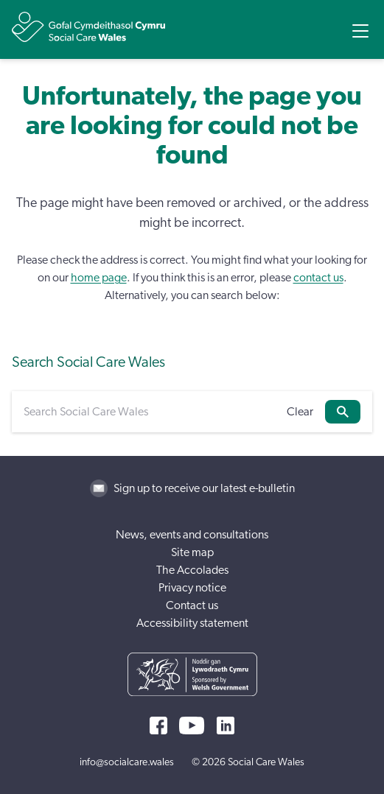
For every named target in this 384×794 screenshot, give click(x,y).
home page (99, 278)
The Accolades (192, 570)
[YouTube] (191, 725)
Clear (300, 412)
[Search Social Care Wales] (149, 411)
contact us (318, 278)
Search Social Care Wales (88, 362)
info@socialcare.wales (127, 762)
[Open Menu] (360, 31)
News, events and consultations (192, 535)
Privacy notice (192, 588)
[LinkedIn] (225, 725)
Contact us (192, 605)
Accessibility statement (192, 623)
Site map (192, 552)
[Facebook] (158, 725)
